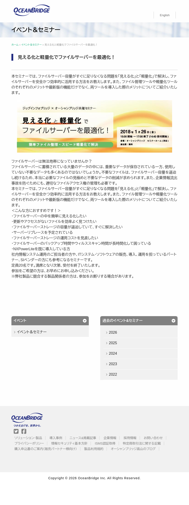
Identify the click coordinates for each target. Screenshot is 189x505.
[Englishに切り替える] (165, 15)
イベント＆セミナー (32, 332)
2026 (113, 332)
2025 (113, 343)
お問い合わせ (153, 438)
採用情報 (130, 438)
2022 (113, 374)
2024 (113, 353)
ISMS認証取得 (105, 443)
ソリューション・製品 (28, 438)
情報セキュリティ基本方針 (69, 443)
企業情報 (109, 438)
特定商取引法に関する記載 (142, 443)
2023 (113, 364)
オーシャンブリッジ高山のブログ (133, 449)
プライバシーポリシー (29, 443)
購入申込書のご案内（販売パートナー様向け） (45, 449)
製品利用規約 (93, 449)
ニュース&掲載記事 (83, 438)
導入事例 (56, 438)
